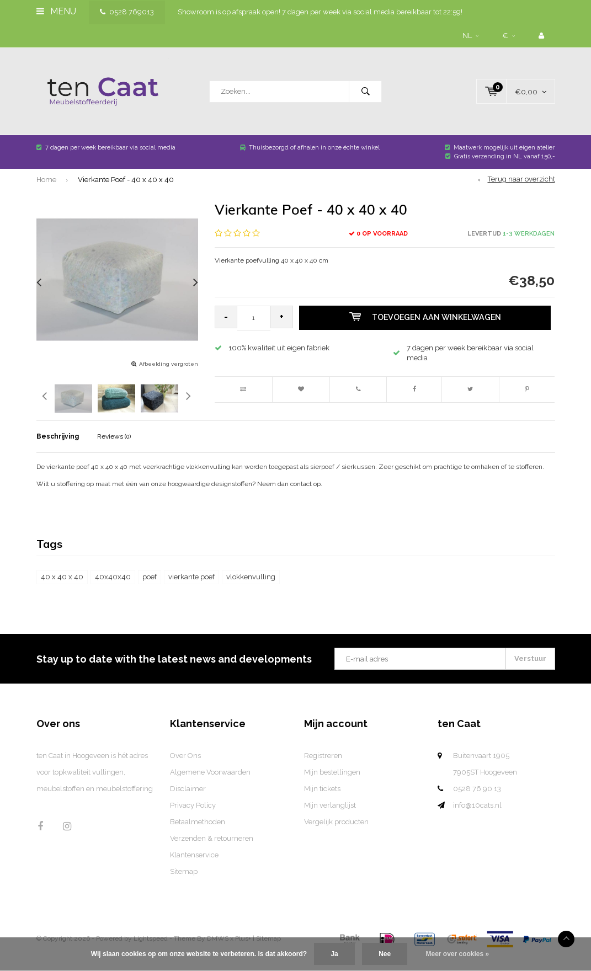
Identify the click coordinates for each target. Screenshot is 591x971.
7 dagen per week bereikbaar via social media (105, 160)
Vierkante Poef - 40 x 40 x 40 (126, 192)
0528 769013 (127, 12)
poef (149, 589)
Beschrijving (57, 449)
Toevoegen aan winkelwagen (428, 330)
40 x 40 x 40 (62, 589)
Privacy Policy (193, 818)
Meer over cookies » (457, 954)
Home (46, 192)
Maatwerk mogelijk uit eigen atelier (500, 160)
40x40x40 (113, 589)
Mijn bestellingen (332, 785)
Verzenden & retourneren (211, 851)
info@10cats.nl (477, 818)
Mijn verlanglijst (330, 818)
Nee (385, 954)
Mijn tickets (322, 801)
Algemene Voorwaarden (210, 785)
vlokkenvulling (250, 589)
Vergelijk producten (336, 834)
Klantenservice (194, 867)
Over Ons (185, 768)
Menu (56, 11)
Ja (334, 954)
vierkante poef (191, 589)
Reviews (114, 449)
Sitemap (184, 884)
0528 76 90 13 (477, 801)
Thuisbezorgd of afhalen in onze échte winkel (310, 160)
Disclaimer (188, 801)
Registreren (323, 768)
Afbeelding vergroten (168, 377)
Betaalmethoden (197, 834)
